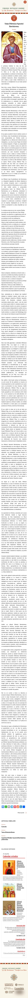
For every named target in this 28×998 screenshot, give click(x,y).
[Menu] (25, 2)
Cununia (4, 826)
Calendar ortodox (10, 856)
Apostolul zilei (20, 926)
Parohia (14, 29)
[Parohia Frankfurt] (14, 11)
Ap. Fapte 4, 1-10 (21, 935)
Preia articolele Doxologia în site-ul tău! (14, 954)
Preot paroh (21, 812)
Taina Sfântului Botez (8, 832)
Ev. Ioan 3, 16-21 (21, 947)
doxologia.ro (21, 951)
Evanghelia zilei (20, 939)
